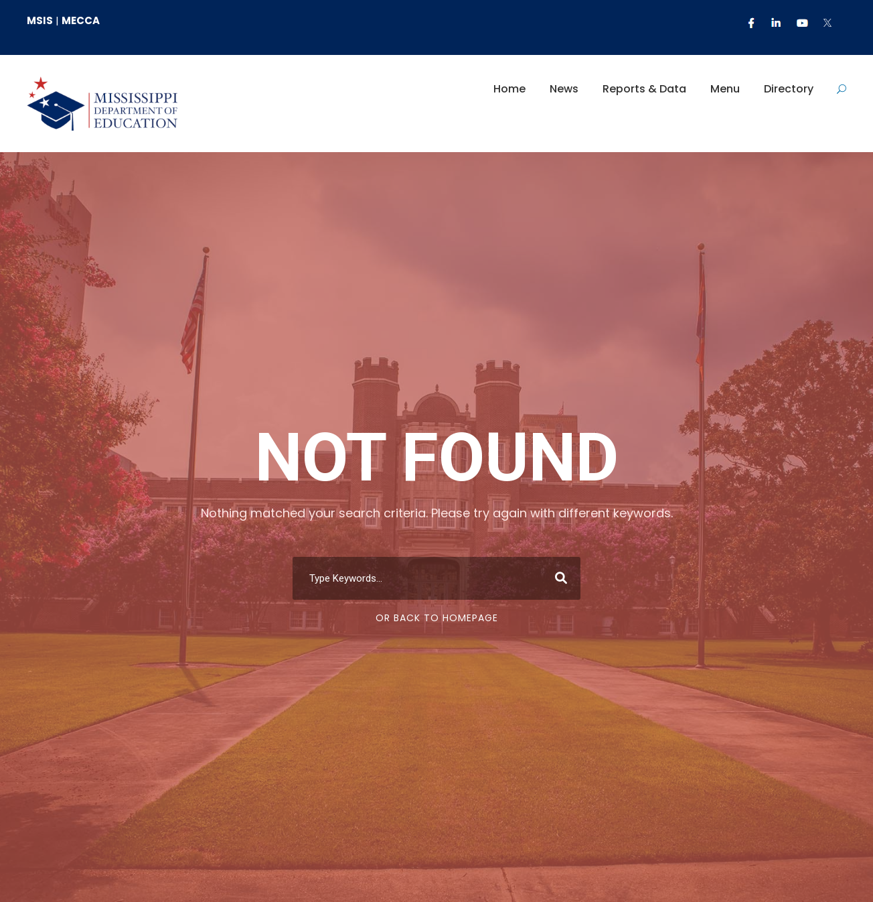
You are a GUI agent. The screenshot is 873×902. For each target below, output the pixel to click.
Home (509, 88)
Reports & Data (644, 88)
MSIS (40, 20)
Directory (788, 88)
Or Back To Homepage (437, 618)
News (564, 88)
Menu (725, 88)
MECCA (81, 20)
